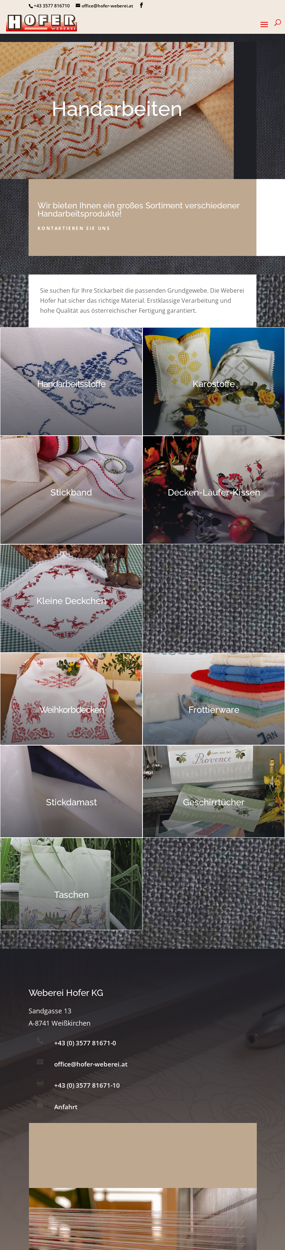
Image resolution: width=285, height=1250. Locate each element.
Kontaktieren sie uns (73, 228)
